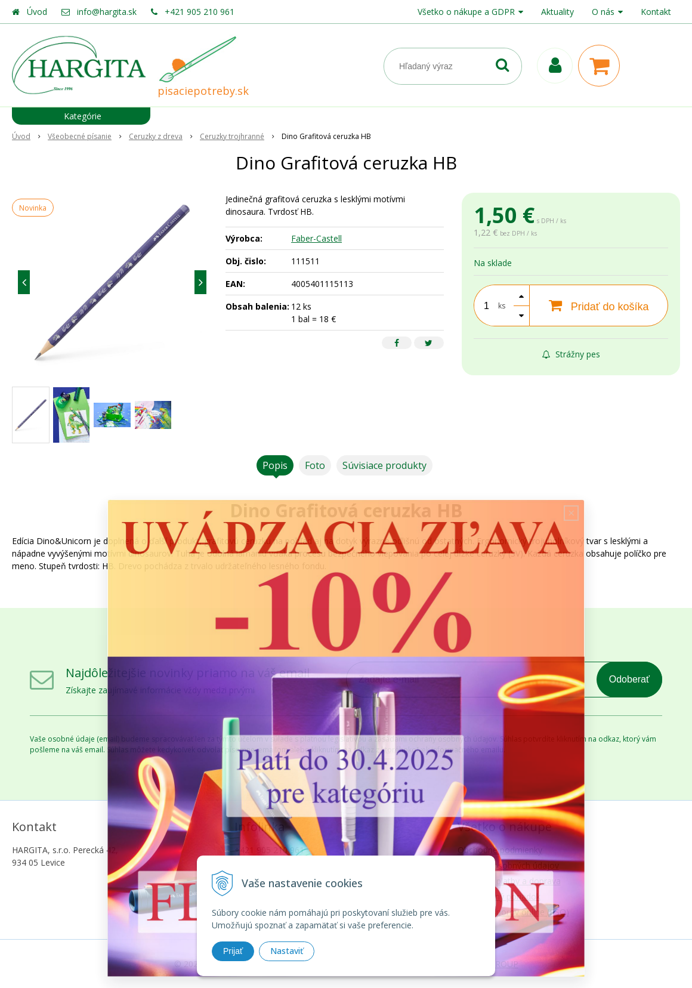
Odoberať (629, 679)
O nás (603, 11)
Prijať (233, 951)
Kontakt (656, 11)
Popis (275, 465)
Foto (315, 465)
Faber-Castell (316, 238)
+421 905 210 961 (199, 11)
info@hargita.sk (107, 11)
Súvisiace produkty (384, 465)
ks (501, 306)
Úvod (37, 11)
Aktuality (557, 11)
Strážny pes (571, 354)
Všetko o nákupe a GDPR (466, 11)
